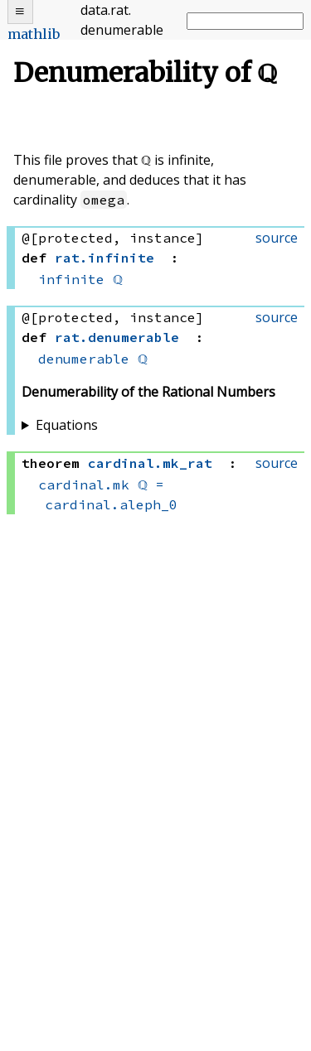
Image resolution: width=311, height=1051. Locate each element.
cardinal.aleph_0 (111, 504)
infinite (71, 279)
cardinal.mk (83, 484)
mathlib (33, 34)
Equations (67, 425)
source (276, 238)
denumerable (83, 358)
